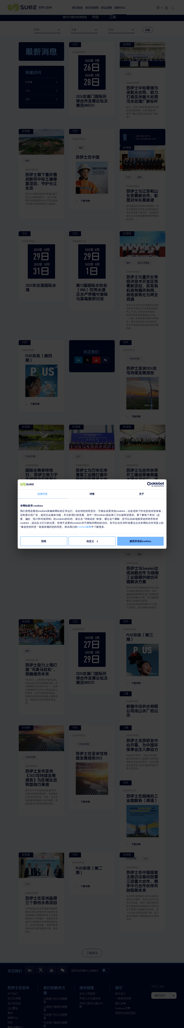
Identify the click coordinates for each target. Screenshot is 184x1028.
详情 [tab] (91, 494)
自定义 (92, 541)
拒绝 (43, 541)
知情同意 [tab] (42, 494)
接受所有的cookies (140, 541)
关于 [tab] (141, 494)
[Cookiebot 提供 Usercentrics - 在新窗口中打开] (149, 484)
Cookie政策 (84, 526)
